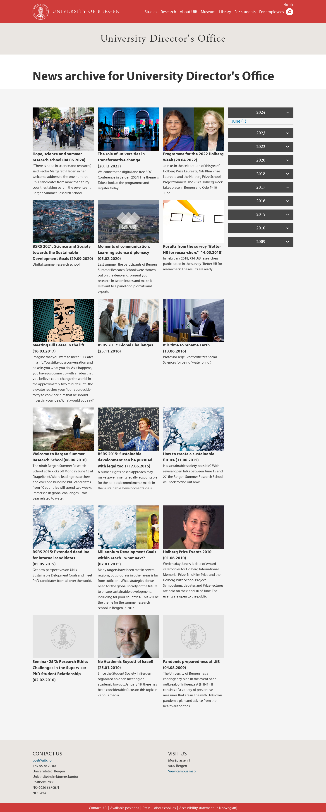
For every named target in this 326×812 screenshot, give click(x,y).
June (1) (239, 121)
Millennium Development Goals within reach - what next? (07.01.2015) (127, 558)
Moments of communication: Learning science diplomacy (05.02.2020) (124, 252)
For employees (271, 11)
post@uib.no (42, 760)
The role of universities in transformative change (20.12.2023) (121, 160)
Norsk (288, 4)
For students (245, 11)
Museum (208, 11)
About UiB (188, 11)
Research (168, 11)
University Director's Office (163, 38)
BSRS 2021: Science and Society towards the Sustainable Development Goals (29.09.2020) (63, 252)
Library (225, 11)
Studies (151, 11)
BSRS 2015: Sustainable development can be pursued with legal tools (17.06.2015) (125, 460)
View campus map (182, 771)
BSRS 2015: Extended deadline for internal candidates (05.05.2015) (61, 558)
